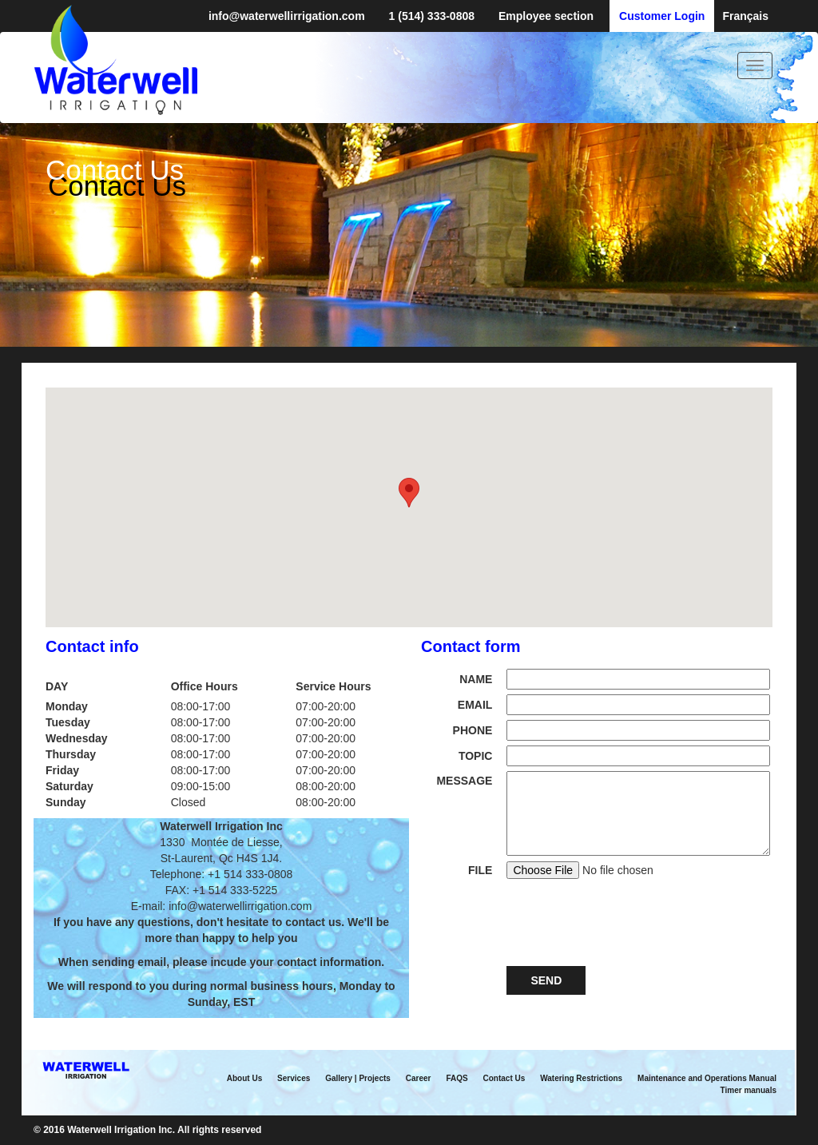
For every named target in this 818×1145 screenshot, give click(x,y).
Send (546, 980)
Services (293, 1078)
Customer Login (662, 16)
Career (418, 1078)
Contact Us (504, 1078)
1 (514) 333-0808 (432, 16)
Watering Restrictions (581, 1078)
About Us (244, 1078)
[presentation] (627, 920)
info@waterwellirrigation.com (286, 16)
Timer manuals (748, 1090)
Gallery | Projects (358, 1078)
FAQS (456, 1078)
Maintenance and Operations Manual (706, 1078)
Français (745, 16)
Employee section (546, 16)
